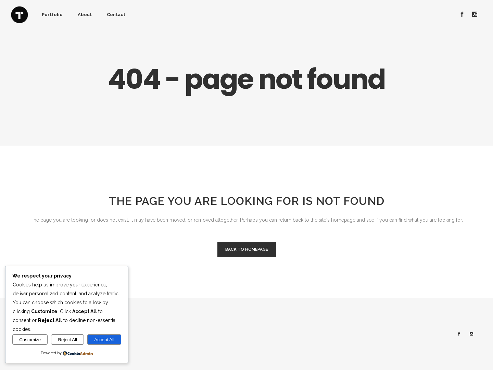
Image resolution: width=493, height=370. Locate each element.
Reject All (67, 339)
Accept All (104, 339)
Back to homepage (246, 249)
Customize (30, 339)
